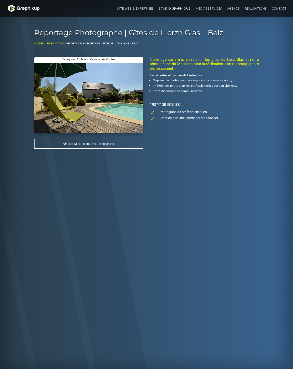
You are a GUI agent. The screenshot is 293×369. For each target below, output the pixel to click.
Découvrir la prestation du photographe (90, 144)
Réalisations (255, 8)
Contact (279, 8)
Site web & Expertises (135, 8)
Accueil (39, 43)
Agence (233, 8)
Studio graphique (174, 8)
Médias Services (209, 8)
